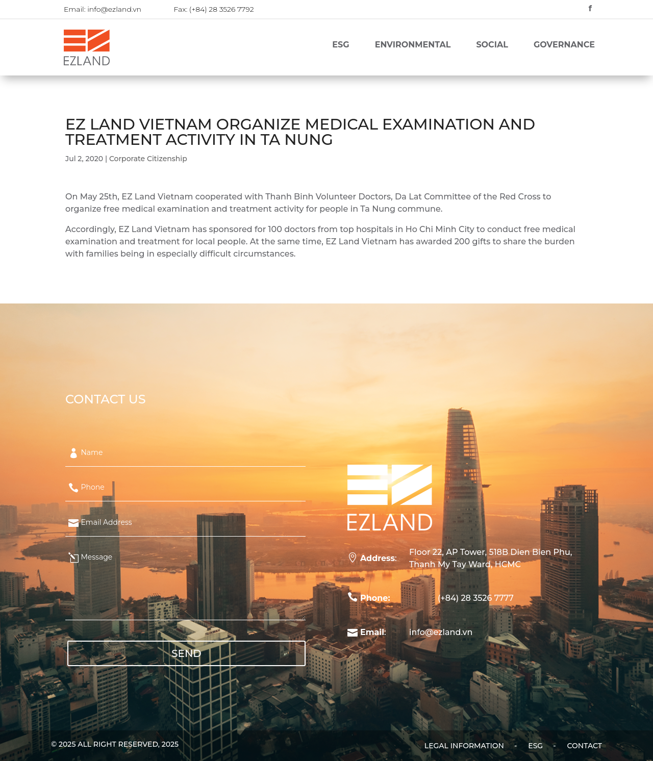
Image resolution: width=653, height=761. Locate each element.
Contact (584, 746)
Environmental (413, 45)
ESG (340, 45)
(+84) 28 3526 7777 (476, 598)
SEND (186, 653)
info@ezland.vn (114, 9)
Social (492, 45)
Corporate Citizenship (148, 158)
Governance (564, 45)
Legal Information (464, 746)
